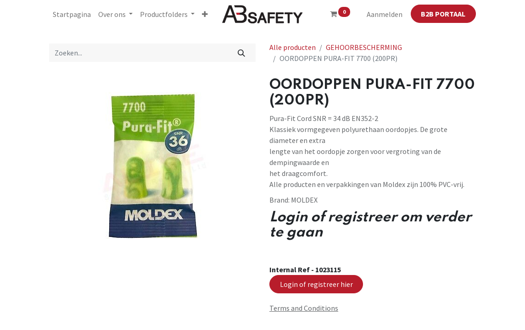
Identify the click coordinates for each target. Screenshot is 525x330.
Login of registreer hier (316, 284)
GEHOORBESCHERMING (364, 47)
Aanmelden (384, 14)
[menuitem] (72, 14)
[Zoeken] (242, 53)
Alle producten (292, 47)
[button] (205, 14)
